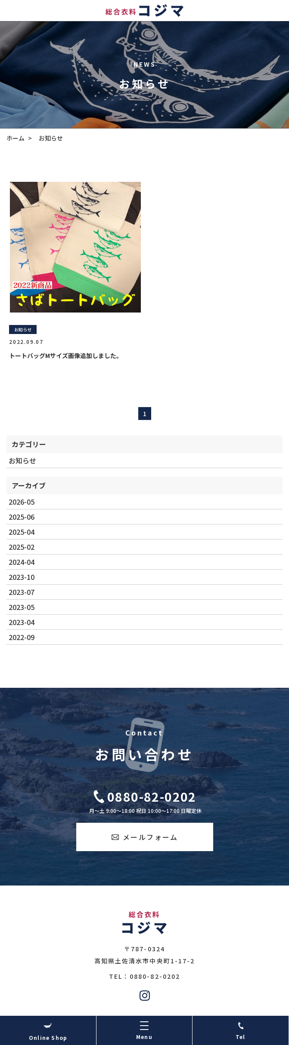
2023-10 (21, 577)
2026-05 (21, 501)
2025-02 (21, 547)
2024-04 (21, 562)
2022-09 (21, 637)
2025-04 (21, 532)
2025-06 (21, 517)
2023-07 (21, 592)
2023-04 (21, 622)
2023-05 (21, 607)
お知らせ (22, 460)
